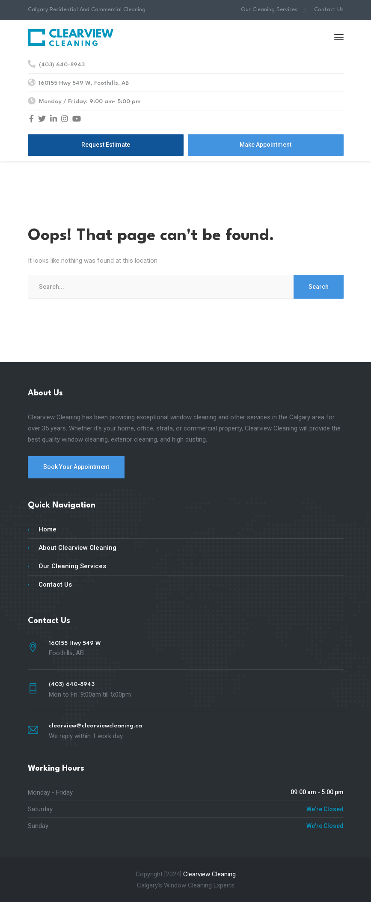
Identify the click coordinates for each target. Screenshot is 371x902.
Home (47, 529)
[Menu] (339, 37)
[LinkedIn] (53, 119)
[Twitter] (42, 119)
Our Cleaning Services (269, 9)
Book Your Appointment (76, 466)
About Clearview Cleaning (77, 548)
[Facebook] (31, 119)
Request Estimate (105, 144)
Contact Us (329, 9)
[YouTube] (76, 119)
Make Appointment (265, 144)
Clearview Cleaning (209, 874)
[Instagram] (64, 119)
